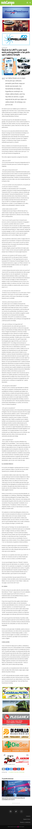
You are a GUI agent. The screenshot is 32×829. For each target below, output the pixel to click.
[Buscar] (30, 2)
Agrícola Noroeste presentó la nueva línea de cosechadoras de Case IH (13, 799)
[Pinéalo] (15, 769)
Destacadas (21, 772)
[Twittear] (11, 769)
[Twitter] (16, 811)
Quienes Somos (26, 819)
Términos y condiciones (25, 822)
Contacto (28, 816)
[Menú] (27, 2)
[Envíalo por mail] (3, 769)
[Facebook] (11, 811)
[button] (12, 803)
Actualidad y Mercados (14, 772)
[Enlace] (7, 2)
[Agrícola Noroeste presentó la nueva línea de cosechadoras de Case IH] (16, 788)
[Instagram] (21, 811)
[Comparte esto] (7, 769)
